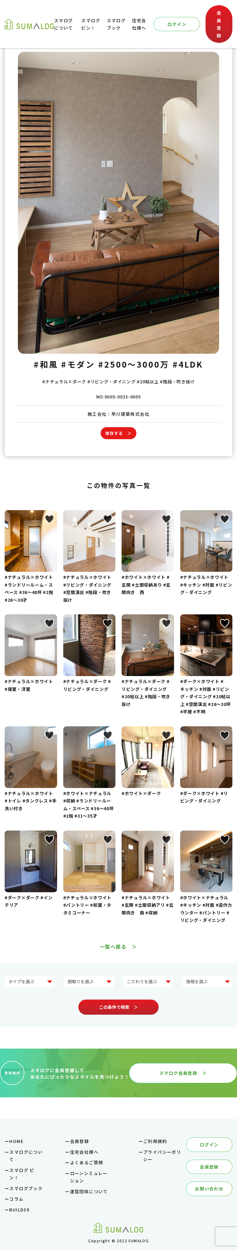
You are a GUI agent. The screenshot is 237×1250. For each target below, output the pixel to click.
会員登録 (219, 24)
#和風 (46, 364)
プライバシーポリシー (162, 1156)
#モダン (78, 364)
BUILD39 (19, 1210)
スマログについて (26, 1156)
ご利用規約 (155, 1141)
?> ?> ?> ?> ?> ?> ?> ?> (30, 982)
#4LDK (188, 364)
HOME (16, 1141)
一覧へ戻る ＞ (118, 946)
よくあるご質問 (86, 1162)
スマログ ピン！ (21, 1174)
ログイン (176, 24)
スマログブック (26, 1188)
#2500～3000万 (133, 364)
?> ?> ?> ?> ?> (89, 982)
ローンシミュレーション (89, 1177)
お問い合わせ (209, 1189)
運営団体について (89, 1191)
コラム (16, 1199)
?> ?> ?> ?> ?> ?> (207, 982)
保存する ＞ (118, 433)
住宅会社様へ (84, 1152)
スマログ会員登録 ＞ (183, 1073)
